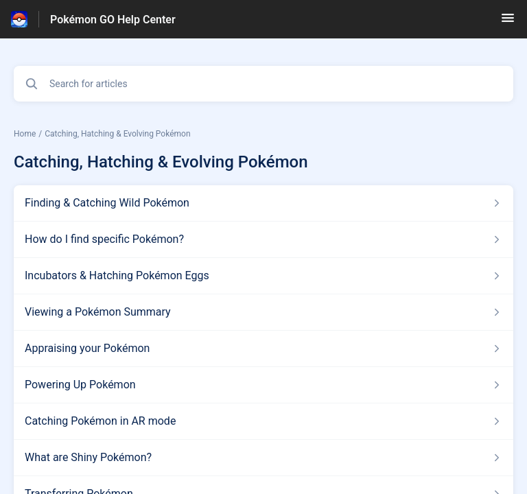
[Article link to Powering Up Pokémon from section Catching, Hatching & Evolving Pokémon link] (263, 385)
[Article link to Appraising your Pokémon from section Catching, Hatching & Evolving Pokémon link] (263, 348)
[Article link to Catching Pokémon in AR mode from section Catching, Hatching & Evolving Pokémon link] (263, 421)
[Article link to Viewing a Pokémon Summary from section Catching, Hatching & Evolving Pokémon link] (263, 312)
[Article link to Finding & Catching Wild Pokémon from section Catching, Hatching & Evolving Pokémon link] (263, 203)
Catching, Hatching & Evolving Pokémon (117, 134)
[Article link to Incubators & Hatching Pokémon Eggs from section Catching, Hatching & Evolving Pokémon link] (263, 276)
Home (25, 134)
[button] (508, 22)
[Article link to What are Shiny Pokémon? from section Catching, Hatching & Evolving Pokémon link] (263, 457)
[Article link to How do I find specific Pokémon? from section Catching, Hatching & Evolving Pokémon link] (263, 239)
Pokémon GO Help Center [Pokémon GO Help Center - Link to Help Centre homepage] (113, 19)
